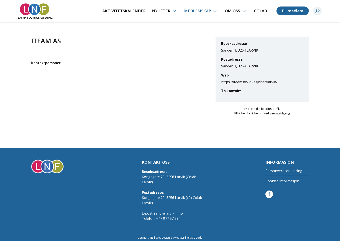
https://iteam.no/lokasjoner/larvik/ (249, 82)
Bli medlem (292, 10)
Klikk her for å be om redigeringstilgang (262, 113)
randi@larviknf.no (168, 213)
